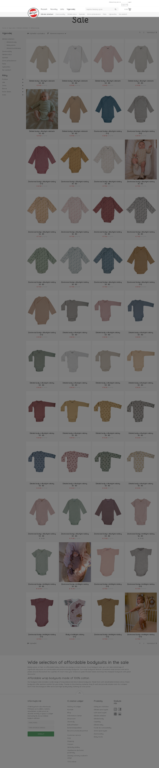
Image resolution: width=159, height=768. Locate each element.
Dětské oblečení (47, 14)
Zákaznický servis (115, 2)
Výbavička (113, 14)
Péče (104, 14)
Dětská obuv (72, 14)
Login (129, 2)
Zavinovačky (60, 14)
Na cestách (123, 14)
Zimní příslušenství (94, 14)
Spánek (82, 14)
